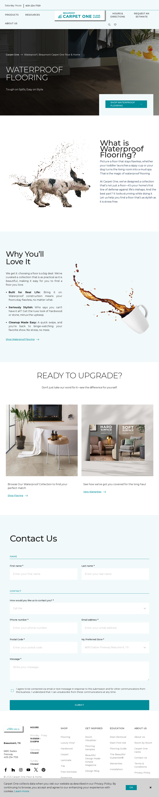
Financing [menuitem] (66, 777)
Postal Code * (17, 639)
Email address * (89, 620)
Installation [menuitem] (116, 769)
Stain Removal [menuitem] (118, 737)
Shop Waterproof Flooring (126, 104)
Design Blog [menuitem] (92, 771)
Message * (15, 659)
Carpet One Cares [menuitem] (141, 750)
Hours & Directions (117, 15)
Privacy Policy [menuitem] (142, 772)
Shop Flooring (18, 496)
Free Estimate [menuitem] (69, 771)
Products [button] (12, 14)
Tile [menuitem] (63, 766)
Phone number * (19, 620)
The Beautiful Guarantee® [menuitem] (117, 756)
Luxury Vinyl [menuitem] (68, 742)
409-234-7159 (32, 5)
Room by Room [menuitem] (143, 742)
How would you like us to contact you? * (32, 600)
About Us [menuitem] (139, 737)
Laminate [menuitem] (66, 760)
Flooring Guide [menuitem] (118, 748)
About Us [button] (11, 23)
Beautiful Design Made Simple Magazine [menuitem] (92, 760)
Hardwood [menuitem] (66, 748)
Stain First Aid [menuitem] (118, 742)
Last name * (88, 566)
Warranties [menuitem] (116, 763)
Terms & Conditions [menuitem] (140, 765)
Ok (131, 787)
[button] (109, 24)
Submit (79, 705)
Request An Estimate (141, 15)
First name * (16, 566)
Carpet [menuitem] (64, 754)
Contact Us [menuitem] (140, 757)
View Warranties (95, 492)
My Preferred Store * (92, 639)
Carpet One (12, 54)
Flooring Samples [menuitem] (90, 748)
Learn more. (21, 791)
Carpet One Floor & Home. (27, 776)
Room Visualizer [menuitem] (90, 739)
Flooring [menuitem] (65, 737)
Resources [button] (32, 14)
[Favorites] (115, 24)
